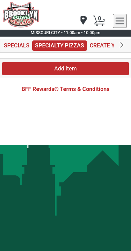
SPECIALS (16, 45)
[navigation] (83, 20)
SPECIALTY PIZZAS (59, 45)
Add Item (65, 68)
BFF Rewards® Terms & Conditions (66, 89)
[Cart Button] (99, 21)
